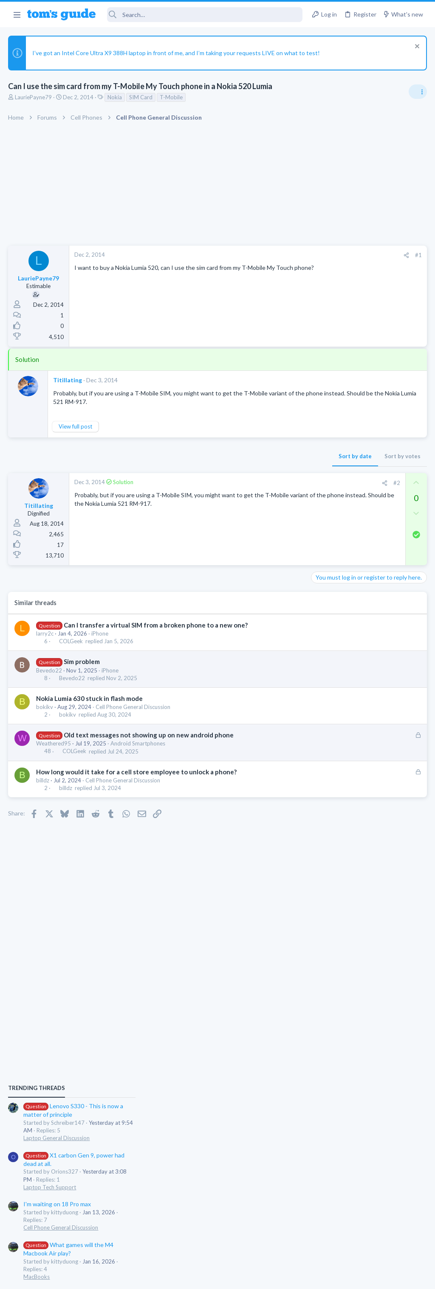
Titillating (68, 380)
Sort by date (218, 456)
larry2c (45, 633)
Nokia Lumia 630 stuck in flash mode (90, 698)
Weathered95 (54, 743)
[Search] (205, 14)
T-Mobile (171, 97)
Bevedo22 (49, 670)
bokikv (45, 706)
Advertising (125, 1277)
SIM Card (141, 97)
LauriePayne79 (33, 97)
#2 (260, 482)
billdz (43, 780)
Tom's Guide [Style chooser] (366, 1242)
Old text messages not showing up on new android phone (149, 735)
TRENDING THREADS (327, 504)
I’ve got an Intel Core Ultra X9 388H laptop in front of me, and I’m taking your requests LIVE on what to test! (176, 52)
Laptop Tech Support (340, 603)
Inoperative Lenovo (353, 710)
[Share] (270, 255)
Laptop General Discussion (347, 554)
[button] (16, 14)
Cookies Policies (185, 1277)
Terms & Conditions (298, 1277)
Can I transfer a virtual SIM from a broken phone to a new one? (156, 625)
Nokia (115, 97)
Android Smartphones (138, 743)
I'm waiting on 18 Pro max (348, 620)
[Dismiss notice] (415, 47)
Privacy (239, 1277)
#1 (282, 255)
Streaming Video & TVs (343, 782)
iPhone (100, 633)
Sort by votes (266, 456)
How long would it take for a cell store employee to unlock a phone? (137, 772)
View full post (76, 426)
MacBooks (327, 692)
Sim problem (82, 661)
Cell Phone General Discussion (133, 706)
